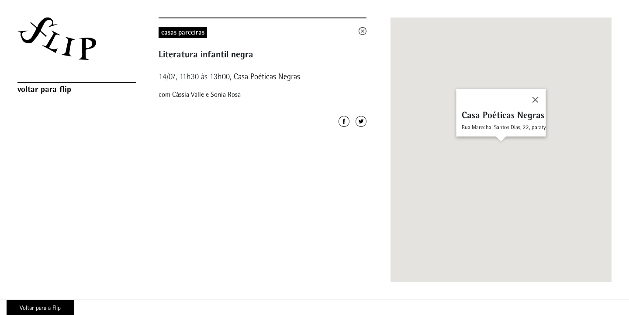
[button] (501, 145)
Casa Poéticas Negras (267, 76)
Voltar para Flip (44, 89)
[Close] (535, 99)
